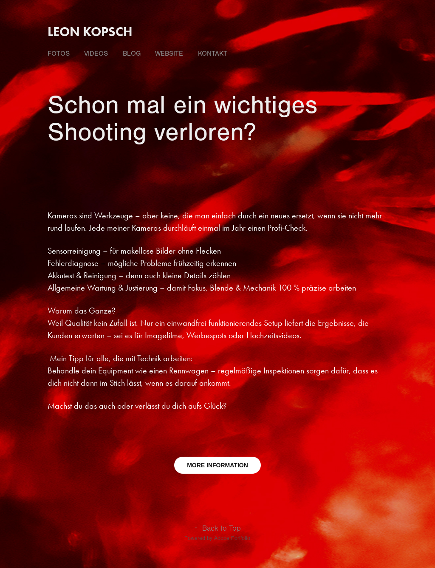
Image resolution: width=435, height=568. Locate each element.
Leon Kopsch (90, 32)
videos (96, 53)
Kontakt (212, 53)
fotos (59, 53)
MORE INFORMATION (217, 465)
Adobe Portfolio (232, 538)
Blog (132, 53)
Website (169, 53)
